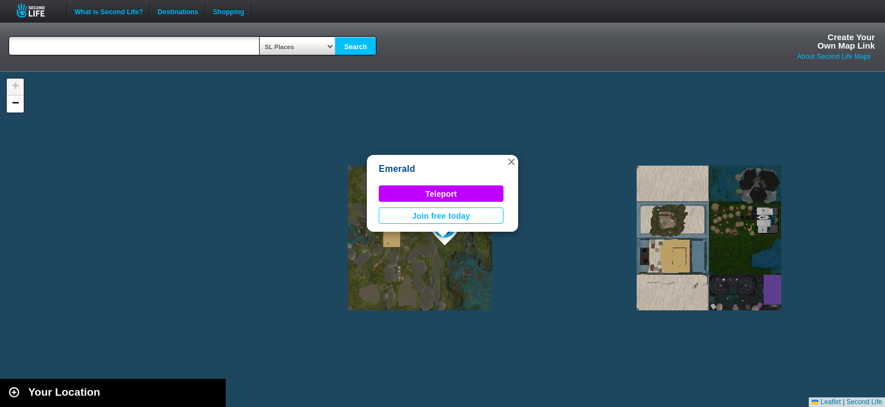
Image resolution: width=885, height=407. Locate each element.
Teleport (441, 193)
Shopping (228, 11)
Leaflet (826, 402)
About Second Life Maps (834, 56)
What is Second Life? (109, 11)
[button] (511, 161)
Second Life (37, 10)
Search (355, 47)
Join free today (441, 215)
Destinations (177, 11)
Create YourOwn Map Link (846, 41)
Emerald (397, 169)
